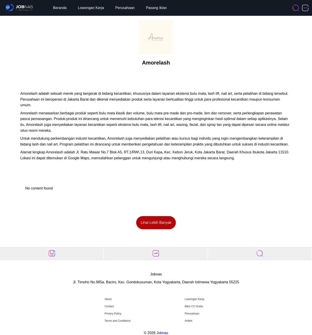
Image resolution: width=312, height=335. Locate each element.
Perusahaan (125, 8)
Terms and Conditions (117, 320)
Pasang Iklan (156, 8)
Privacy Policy (112, 313)
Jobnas (162, 333)
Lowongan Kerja (91, 8)
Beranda (60, 8)
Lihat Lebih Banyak (156, 222)
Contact (109, 306)
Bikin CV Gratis (194, 306)
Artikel (188, 320)
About (107, 299)
